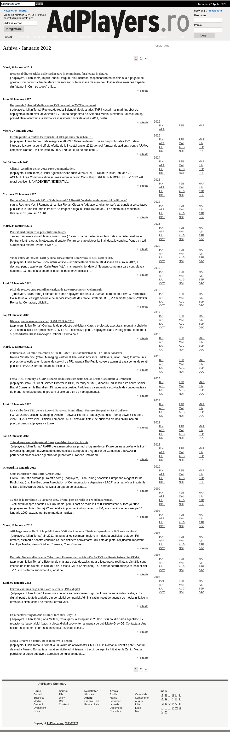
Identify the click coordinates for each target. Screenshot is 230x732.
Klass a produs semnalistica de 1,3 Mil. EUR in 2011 (42, 321)
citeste (144, 90)
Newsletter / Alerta (15, 10)
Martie (113, 697)
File (61, 694)
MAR (201, 125)
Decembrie (116, 707)
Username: (200, 15)
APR (162, 129)
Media (37, 701)
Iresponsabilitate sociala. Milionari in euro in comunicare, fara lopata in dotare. (59, 73)
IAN (161, 125)
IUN (201, 143)
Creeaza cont (214, 10)
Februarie (115, 701)
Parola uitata (91, 704)
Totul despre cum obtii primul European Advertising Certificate (49, 442)
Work (62, 697)
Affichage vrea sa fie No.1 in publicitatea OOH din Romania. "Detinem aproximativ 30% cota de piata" (73, 531)
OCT (162, 150)
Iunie (138, 707)
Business (39, 697)
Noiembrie (116, 711)
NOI (181, 150)
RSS (61, 701)
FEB (181, 125)
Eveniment (40, 707)
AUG (182, 147)
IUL (161, 147)
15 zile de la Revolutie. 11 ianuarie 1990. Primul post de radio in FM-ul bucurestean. (61, 499)
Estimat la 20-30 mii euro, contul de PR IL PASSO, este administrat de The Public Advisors (66, 353)
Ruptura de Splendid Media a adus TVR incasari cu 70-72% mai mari (53, 105)
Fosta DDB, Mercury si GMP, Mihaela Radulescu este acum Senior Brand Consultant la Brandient (70, 379)
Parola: (198, 25)
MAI (181, 143)
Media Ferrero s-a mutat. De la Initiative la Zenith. (41, 641)
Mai (137, 711)
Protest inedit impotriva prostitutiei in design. (38, 232)
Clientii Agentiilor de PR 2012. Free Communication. (42, 168)
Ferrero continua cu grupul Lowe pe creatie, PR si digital (45, 589)
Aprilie (113, 694)
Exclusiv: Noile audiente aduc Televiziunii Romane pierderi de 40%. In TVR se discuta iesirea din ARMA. (75, 557)
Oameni (38, 704)
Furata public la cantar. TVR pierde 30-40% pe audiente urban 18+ (51, 137)
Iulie (137, 704)
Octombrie (141, 694)
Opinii (37, 711)
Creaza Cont (91, 701)
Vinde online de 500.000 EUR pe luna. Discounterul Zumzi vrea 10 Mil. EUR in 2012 (62, 258)
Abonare (89, 694)
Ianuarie (114, 704)
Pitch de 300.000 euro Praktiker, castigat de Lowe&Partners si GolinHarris (56, 289)
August (139, 701)
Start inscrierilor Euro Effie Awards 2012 (35, 474)
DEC (201, 150)
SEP (201, 147)
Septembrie (142, 697)
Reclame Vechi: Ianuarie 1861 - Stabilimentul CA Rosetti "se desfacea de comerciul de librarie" (68, 200)
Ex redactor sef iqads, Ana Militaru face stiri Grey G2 (43, 615)
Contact (64, 704)
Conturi (38, 694)
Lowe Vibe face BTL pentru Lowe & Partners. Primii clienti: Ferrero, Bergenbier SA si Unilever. (69, 410)
